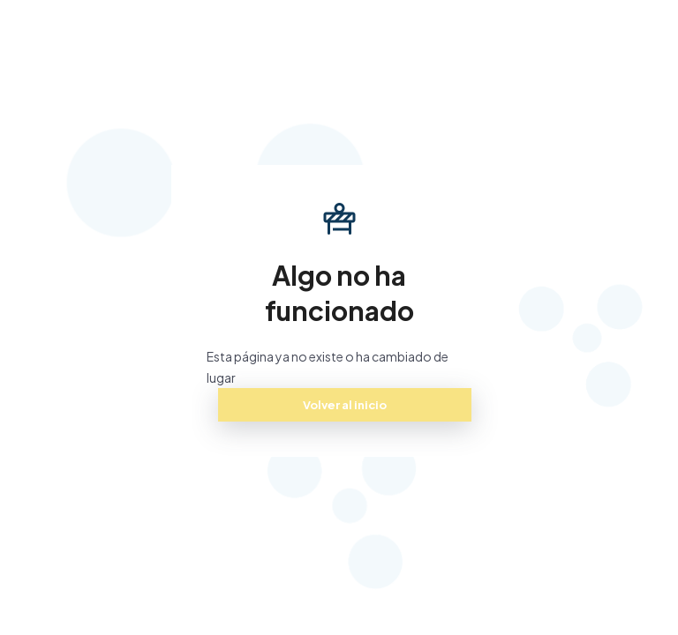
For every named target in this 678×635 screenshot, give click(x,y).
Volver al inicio (345, 405)
